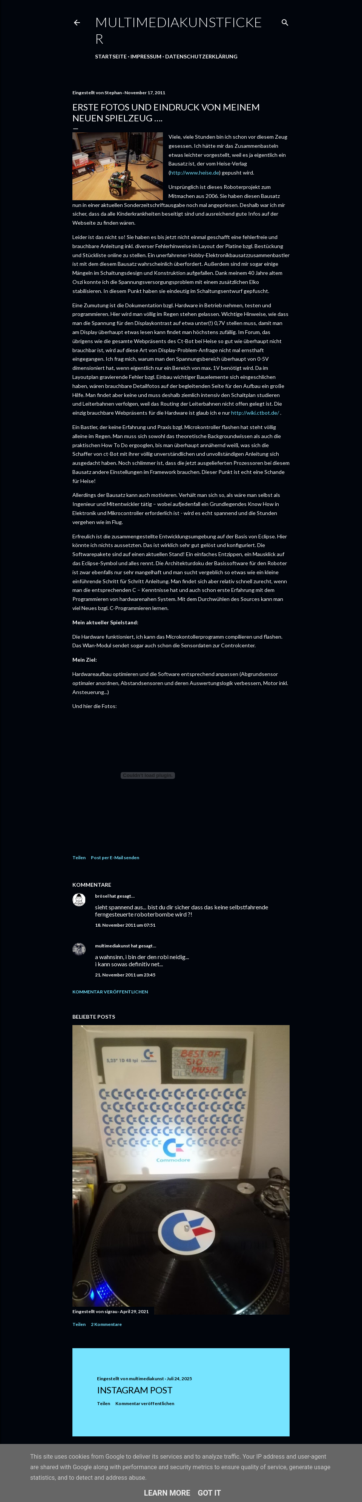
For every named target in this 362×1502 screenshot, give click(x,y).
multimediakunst (112, 946)
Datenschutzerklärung (201, 56)
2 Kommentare (106, 1324)
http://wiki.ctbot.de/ (255, 412)
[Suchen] (285, 21)
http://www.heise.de (194, 172)
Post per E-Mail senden (115, 857)
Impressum (145, 56)
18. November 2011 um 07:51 (125, 925)
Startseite (111, 56)
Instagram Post (135, 1389)
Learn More (167, 1492)
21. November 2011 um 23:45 (125, 975)
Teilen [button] (79, 857)
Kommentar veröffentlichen (110, 992)
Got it (209, 1492)
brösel (102, 896)
